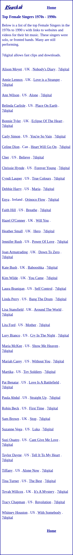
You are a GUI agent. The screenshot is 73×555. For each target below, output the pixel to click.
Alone (33, 95)
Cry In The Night (42, 335)
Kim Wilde (10, 278)
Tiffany (7, 470)
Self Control (43, 289)
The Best (35, 481)
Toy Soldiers (32, 372)
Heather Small (12, 231)
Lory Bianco (11, 335)
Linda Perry (10, 299)
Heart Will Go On (44, 147)
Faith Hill (9, 210)
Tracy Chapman (13, 502)
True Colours (41, 178)
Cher (5, 157)
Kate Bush (9, 267)
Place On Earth (46, 105)
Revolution (43, 502)
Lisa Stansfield (12, 309)
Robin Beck (10, 408)
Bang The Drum (41, 299)
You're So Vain (41, 136)
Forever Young (45, 168)
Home (51, 8)
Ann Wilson (10, 95)
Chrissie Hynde (13, 168)
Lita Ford (8, 325)
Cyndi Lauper (12, 178)
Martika (7, 372)
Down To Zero (49, 252)
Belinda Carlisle (13, 105)
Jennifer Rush (12, 242)
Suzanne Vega (12, 429)
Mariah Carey (12, 361)
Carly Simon (11, 136)
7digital (63, 69)
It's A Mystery (44, 492)
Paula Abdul (11, 398)
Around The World (47, 309)
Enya (5, 199)
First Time (36, 408)
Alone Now (30, 470)
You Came (36, 278)
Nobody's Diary (44, 69)
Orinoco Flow (35, 199)
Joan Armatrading (15, 252)
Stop (33, 419)
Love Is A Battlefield (44, 382)
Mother (31, 325)
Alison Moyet (12, 69)
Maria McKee (12, 346)
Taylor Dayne (12, 455)
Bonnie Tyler (11, 121)
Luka (36, 429)
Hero (37, 231)
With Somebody (49, 512)
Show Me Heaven (45, 346)
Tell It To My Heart (46, 455)
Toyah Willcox (12, 492)
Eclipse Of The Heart (46, 121)
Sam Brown (10, 419)
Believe (24, 157)
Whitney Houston (15, 512)
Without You (41, 361)
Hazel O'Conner (13, 220)
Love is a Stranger (46, 80)
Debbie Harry (12, 189)
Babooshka (36, 267)
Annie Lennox (12, 80)
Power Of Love (43, 242)
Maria (36, 189)
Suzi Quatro (10, 440)
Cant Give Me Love (43, 440)
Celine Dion (10, 147)
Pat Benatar (10, 382)
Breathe (31, 210)
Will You (42, 220)
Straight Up (38, 398)
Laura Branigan (13, 289)
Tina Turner (10, 481)
